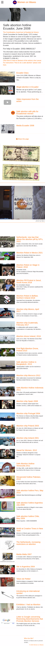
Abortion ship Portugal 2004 (28, 413)
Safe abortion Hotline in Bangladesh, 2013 (26, 363)
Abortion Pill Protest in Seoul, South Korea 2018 (28, 281)
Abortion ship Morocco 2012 (28, 375)
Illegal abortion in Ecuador (27, 87)
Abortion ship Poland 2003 (27, 426)
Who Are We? (28, 638)
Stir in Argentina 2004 (25, 567)
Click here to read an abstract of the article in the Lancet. (22, 60)
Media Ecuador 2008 (25, 125)
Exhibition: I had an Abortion (28, 604)
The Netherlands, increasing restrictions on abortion (28, 543)
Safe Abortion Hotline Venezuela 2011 (25, 465)
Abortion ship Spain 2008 (27, 401)
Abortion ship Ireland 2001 (27, 438)
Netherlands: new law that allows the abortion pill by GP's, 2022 (29, 239)
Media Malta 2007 (24, 554)
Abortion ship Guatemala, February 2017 (27, 324)
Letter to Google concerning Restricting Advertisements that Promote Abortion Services (29, 619)
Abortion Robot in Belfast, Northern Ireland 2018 (27, 297)
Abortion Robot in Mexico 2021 (29, 253)
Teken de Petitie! (23, 579)
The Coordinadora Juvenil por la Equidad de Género (21, 32)
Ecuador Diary (22, 73)
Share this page (22, 139)
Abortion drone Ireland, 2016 (28, 336)
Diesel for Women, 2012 (26, 450)
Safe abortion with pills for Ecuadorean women (27, 112)
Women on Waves (24, 2)
